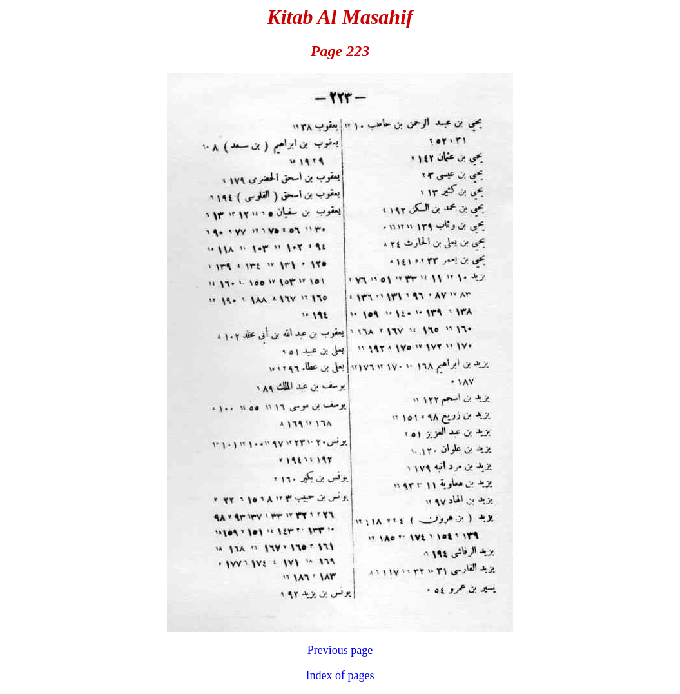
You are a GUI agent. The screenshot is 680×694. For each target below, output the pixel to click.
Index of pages (340, 675)
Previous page (340, 650)
